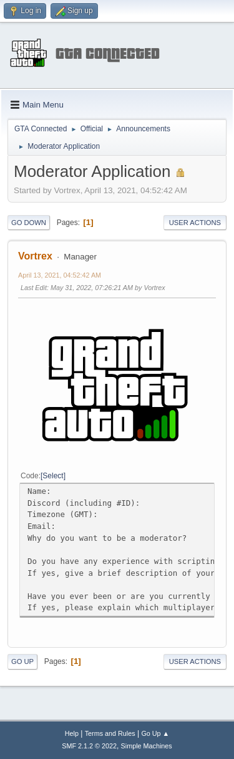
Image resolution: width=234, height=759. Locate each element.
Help (72, 733)
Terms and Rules (110, 733)
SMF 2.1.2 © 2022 (89, 746)
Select (52, 475)
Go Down (28, 222)
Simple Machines (146, 746)
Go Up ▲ (155, 733)
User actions (195, 222)
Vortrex (35, 256)
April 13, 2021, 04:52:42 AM (59, 275)
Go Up (22, 661)
